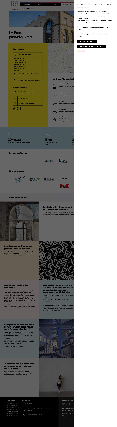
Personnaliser (81, 51)
